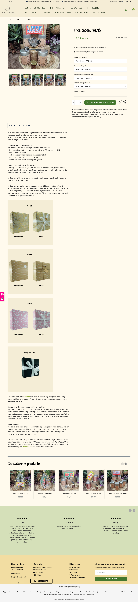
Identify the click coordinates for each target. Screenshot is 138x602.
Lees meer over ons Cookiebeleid (83, 594)
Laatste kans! (98, 12)
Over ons (113, 1)
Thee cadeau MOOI (93, 493)
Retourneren (74, 575)
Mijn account (74, 567)
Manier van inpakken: (82, 83)
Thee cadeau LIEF (69, 493)
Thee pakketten (57, 8)
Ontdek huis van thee (78, 12)
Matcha (46, 12)
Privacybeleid (38, 572)
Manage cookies (79, 599)
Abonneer (111, 579)
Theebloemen (93, 8)
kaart (27, 396)
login (120, 1)
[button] (8, 81)
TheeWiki (27, 446)
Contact (73, 572)
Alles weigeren (69, 599)
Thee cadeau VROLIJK (117, 493)
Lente (28, 8)
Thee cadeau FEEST (20, 493)
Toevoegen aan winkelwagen (99, 102)
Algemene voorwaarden (42, 567)
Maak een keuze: (81, 57)
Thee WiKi (59, 12)
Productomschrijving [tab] (20, 126)
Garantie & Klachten (77, 578)
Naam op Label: (79, 91)
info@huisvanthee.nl (18, 577)
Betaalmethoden (39, 570)
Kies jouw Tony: (79, 66)
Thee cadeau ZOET (45, 493)
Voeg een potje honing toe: (84, 74)
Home (12, 20)
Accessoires (31, 12)
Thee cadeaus (75, 8)
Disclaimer (37, 575)
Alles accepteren (59, 599)
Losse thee (39, 8)
